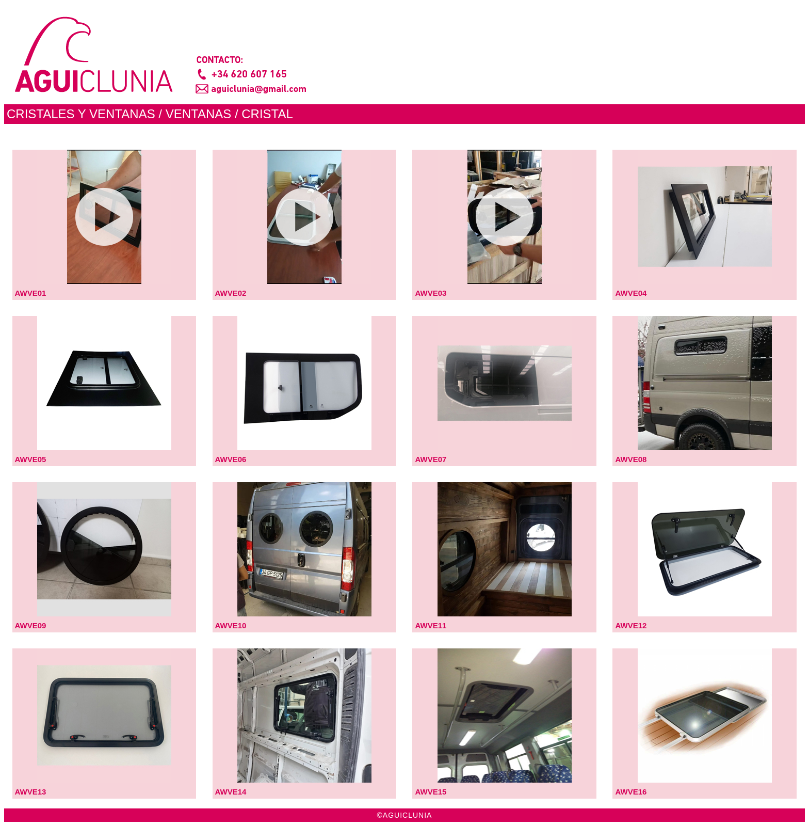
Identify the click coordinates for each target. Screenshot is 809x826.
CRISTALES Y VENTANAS (81, 114)
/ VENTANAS (194, 114)
